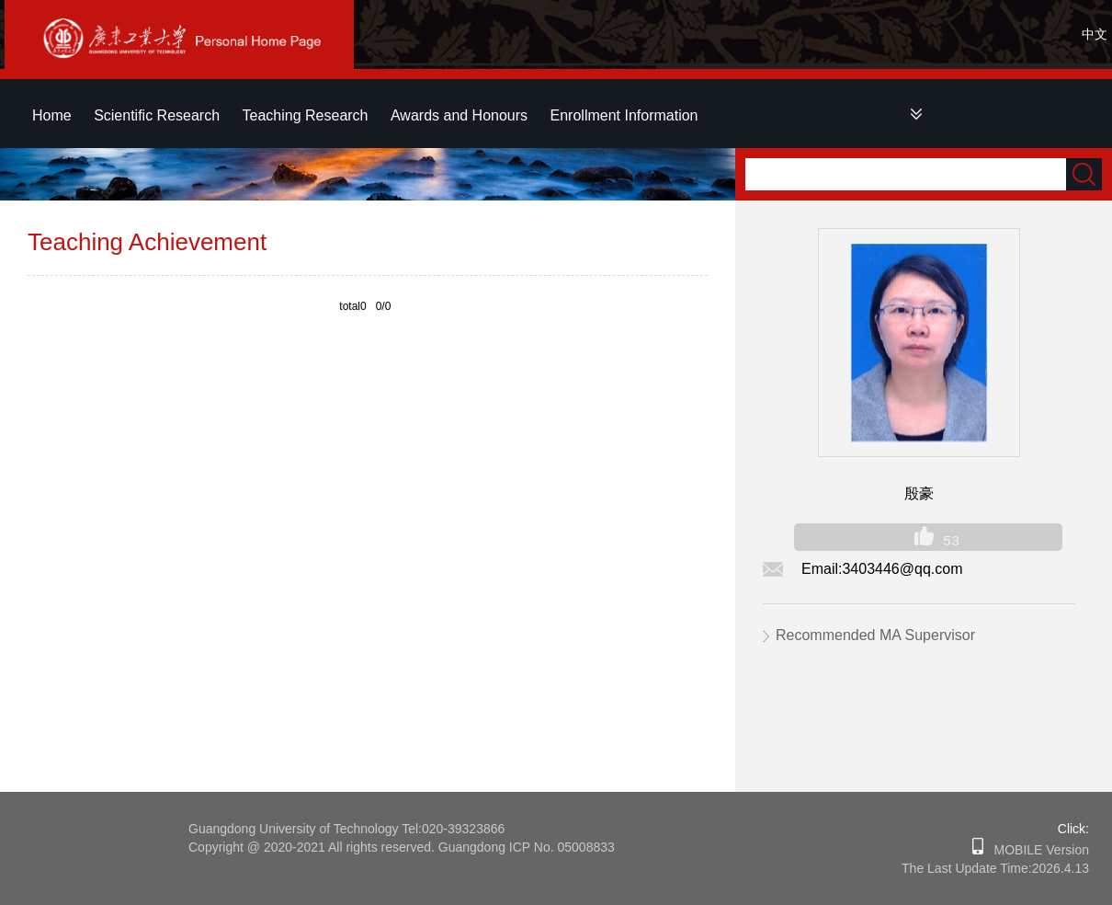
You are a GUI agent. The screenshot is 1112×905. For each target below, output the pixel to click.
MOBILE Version (1036, 849)
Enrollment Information (624, 115)
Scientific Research (157, 115)
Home (52, 115)
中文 (1094, 34)
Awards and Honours (459, 115)
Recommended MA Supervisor (875, 635)
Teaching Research (306, 115)
